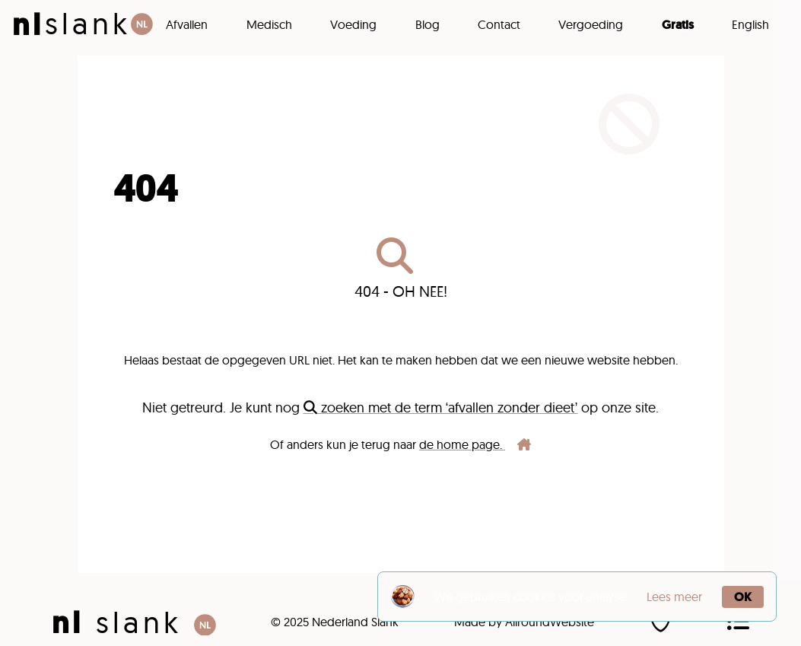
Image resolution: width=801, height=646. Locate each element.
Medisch (269, 24)
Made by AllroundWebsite (524, 621)
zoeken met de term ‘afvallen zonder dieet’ (441, 407)
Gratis (678, 24)
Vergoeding (590, 24)
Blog (427, 24)
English (750, 24)
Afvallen (187, 24)
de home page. (475, 444)
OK (743, 597)
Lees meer (674, 596)
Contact (499, 24)
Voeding (353, 24)
